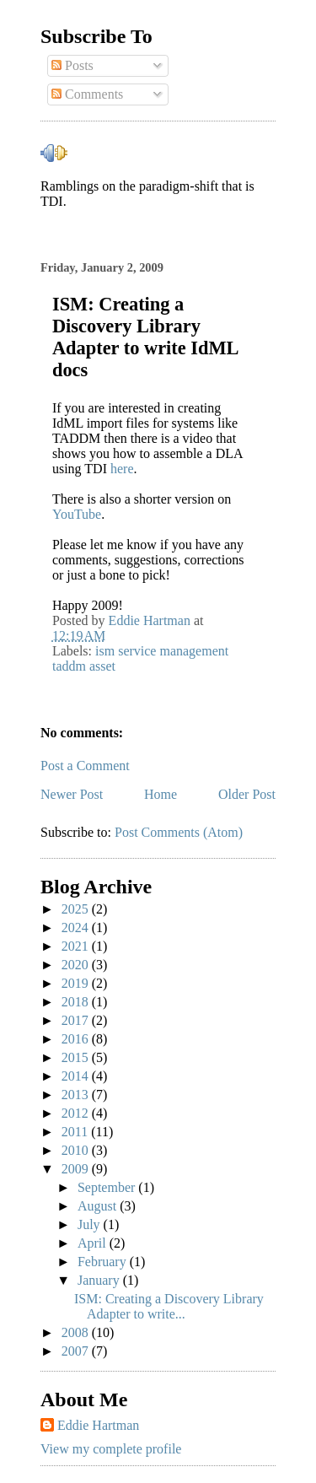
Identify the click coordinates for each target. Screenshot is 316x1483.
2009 (77, 1169)
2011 (76, 1131)
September (108, 1187)
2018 (77, 1002)
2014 (77, 1076)
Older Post (247, 794)
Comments (87, 94)
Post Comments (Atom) (179, 832)
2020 (77, 964)
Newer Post (71, 794)
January (100, 1280)
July (91, 1224)
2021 (77, 946)
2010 (77, 1150)
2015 (77, 1057)
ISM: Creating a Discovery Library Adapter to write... (169, 1306)
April (94, 1243)
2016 (77, 1039)
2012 (77, 1113)
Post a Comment (85, 765)
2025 (77, 909)
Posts (72, 65)
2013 (77, 1094)
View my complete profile (110, 1449)
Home (160, 794)
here (122, 468)
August (99, 1206)
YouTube (76, 514)
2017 (77, 1020)
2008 (77, 1332)
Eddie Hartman (98, 1425)
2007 (77, 1351)
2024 (77, 927)
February (104, 1261)
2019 (77, 983)
